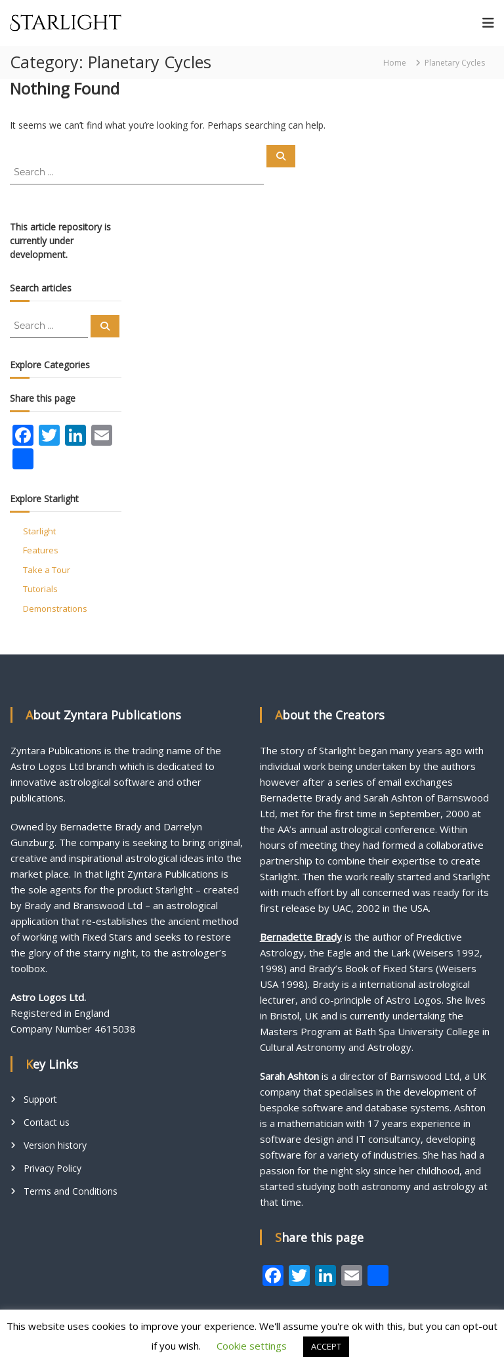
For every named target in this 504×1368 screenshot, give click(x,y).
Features (40, 550)
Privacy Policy (52, 1168)
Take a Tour (46, 570)
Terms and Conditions (70, 1191)
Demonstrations (55, 608)
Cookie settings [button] (252, 1345)
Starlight (39, 531)
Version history (55, 1145)
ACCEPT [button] (326, 1346)
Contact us (47, 1122)
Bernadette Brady (301, 936)
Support (40, 1099)
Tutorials (40, 589)
